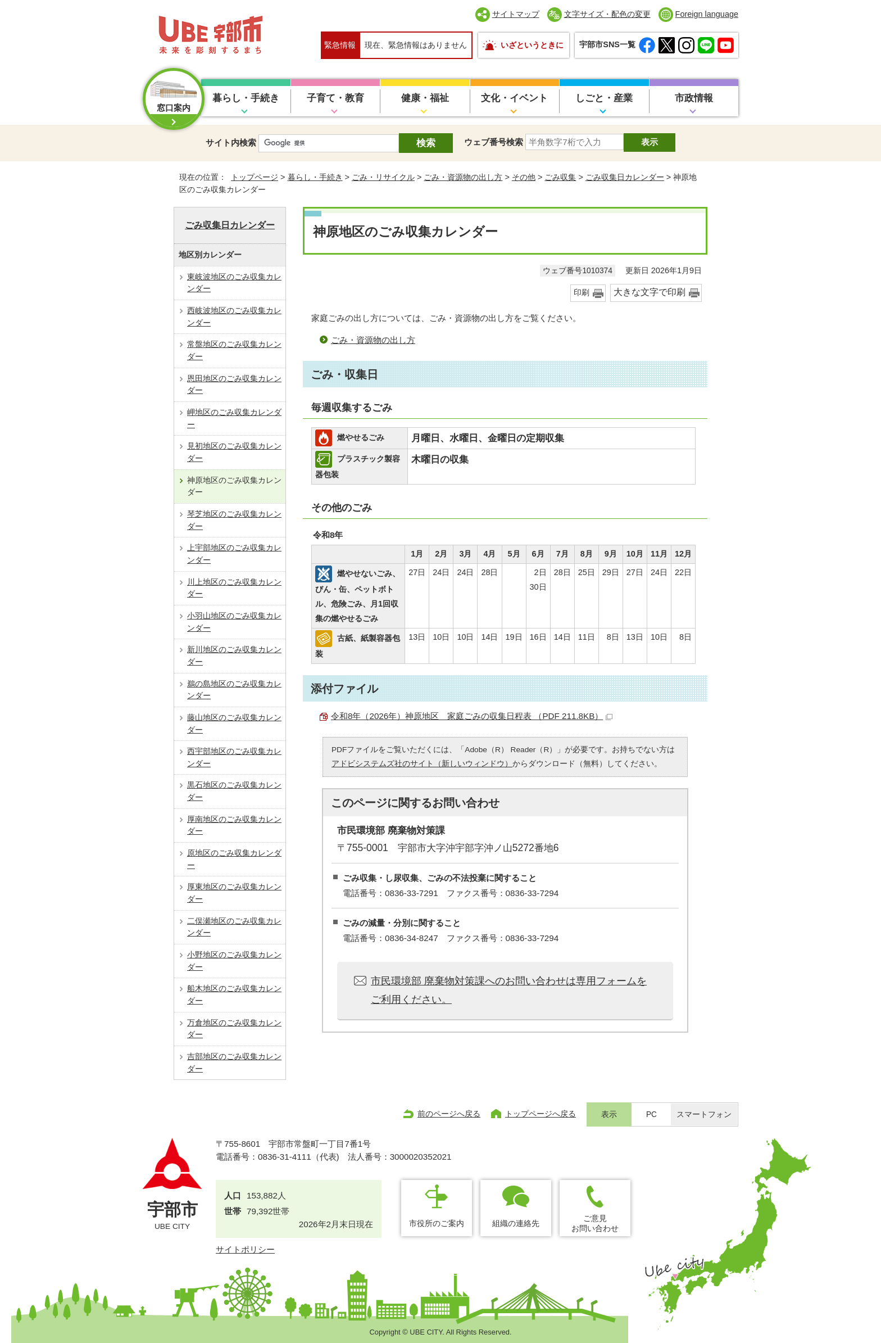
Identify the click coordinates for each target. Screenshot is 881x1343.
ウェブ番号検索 (493, 142)
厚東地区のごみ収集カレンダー (234, 892)
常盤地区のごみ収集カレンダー (234, 350)
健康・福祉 (425, 98)
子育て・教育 (335, 98)
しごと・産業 (604, 98)
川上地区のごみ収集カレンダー (234, 588)
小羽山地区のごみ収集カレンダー (234, 621)
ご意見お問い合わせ (595, 1223)
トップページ (254, 177)
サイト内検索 (231, 142)
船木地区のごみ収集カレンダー (234, 994)
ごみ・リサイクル (383, 177)
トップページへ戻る (540, 1113)
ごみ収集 (560, 177)
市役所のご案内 (436, 1223)
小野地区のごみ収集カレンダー (234, 960)
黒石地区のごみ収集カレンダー (234, 791)
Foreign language (706, 14)
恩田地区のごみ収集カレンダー (234, 384)
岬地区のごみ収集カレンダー (234, 418)
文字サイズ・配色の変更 (607, 14)
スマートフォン (704, 1114)
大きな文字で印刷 (649, 292)
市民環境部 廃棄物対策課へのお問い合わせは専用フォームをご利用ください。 (509, 990)
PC (651, 1114)
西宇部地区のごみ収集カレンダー (234, 757)
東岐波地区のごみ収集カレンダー (234, 282)
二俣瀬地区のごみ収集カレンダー (234, 927)
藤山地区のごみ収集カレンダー (234, 723)
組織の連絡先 (515, 1223)
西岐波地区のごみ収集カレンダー (234, 316)
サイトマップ (515, 14)
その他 (523, 177)
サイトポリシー (245, 1249)
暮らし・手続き (245, 98)
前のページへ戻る (448, 1113)
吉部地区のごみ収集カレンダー (234, 1062)
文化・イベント (514, 98)
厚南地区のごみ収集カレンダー (234, 825)
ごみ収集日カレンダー (624, 177)
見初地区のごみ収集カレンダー (234, 452)
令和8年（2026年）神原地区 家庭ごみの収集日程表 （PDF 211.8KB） (471, 716)
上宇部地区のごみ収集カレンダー (234, 553)
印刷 (581, 292)
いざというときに (532, 44)
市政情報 (694, 98)
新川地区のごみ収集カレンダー (234, 655)
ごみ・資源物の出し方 (463, 177)
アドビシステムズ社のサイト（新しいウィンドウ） (421, 763)
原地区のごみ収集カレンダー (234, 859)
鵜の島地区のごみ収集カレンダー (234, 689)
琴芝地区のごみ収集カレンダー (234, 520)
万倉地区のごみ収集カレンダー (234, 1028)
